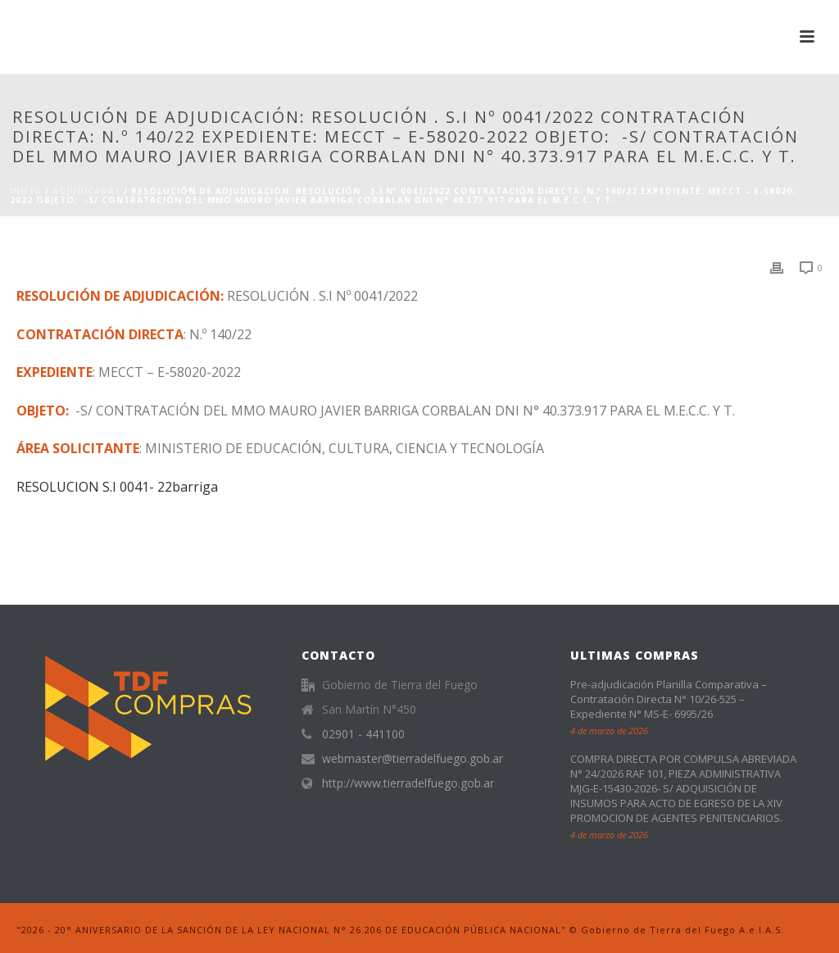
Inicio (26, 191)
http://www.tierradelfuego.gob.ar (408, 783)
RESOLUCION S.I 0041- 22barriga (117, 487)
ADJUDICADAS (86, 191)
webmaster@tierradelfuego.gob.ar (412, 758)
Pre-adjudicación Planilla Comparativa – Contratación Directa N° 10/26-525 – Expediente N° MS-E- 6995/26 (668, 699)
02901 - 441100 (363, 734)
